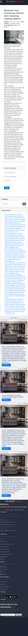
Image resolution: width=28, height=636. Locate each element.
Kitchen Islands (4, 546)
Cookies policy (8, 524)
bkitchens (25, 320)
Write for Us (3, 589)
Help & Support (4, 577)
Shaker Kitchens (4, 549)
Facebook (3, 566)
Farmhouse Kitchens (15, 21)
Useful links (3, 534)
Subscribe (18, 614)
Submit (7, 187)
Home (2, 539)
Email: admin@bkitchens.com (8, 530)
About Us (2, 584)
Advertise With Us (5, 586)
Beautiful (15, 1)
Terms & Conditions (5, 522)
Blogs (1, 559)
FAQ (13, 524)
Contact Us (3, 581)
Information (3, 512)
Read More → (6, 365)
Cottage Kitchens (5, 551)
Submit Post (3, 541)
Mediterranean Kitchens (6, 544)
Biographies (3, 556)
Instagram (3, 569)
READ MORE (14, 318)
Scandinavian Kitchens (6, 554)
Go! (24, 204)
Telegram (3, 574)
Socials (2, 562)
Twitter (2, 571)
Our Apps (3, 592)
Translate (3, 599)
